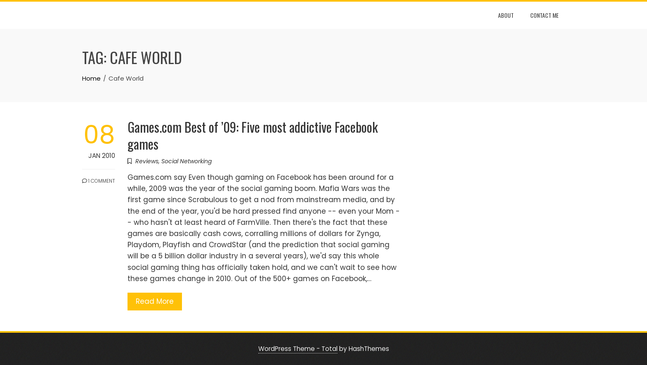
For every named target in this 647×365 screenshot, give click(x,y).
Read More (155, 301)
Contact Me (544, 15)
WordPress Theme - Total (298, 348)
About (506, 15)
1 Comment (98, 180)
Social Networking (186, 161)
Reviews (146, 161)
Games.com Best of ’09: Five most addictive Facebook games (253, 135)
